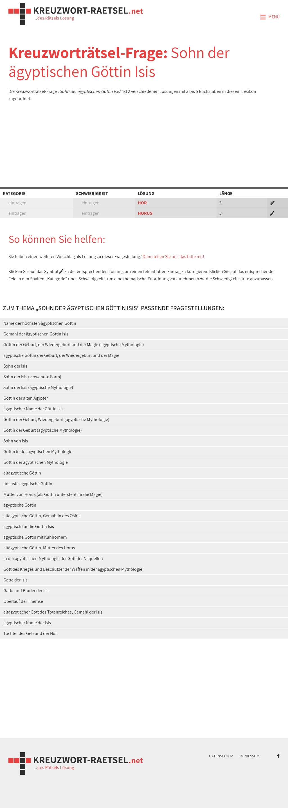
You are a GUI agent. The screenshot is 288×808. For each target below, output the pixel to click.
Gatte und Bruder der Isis (26, 591)
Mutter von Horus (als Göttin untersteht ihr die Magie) (53, 494)
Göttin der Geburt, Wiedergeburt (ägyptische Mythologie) (56, 419)
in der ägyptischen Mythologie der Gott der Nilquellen (53, 558)
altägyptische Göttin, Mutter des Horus (39, 548)
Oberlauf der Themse (23, 601)
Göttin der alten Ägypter (25, 398)
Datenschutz (221, 755)
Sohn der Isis (15, 366)
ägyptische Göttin (19, 505)
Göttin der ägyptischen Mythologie (35, 462)
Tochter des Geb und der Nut (30, 633)
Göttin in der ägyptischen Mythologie (37, 452)
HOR (142, 203)
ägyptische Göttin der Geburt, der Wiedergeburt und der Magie (61, 355)
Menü (270, 17)
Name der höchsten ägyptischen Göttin (39, 323)
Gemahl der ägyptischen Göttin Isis (35, 334)
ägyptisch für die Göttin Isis (28, 526)
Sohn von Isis (15, 441)
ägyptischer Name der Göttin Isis (33, 409)
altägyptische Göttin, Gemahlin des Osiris (41, 516)
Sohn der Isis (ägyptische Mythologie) (38, 387)
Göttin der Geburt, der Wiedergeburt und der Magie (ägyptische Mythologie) (73, 345)
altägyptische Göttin (22, 473)
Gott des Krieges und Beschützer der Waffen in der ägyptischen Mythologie (72, 569)
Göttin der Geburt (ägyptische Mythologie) (42, 430)
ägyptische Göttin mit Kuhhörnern (35, 537)
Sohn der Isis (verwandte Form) (32, 377)
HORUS (145, 213)
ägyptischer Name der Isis (27, 623)
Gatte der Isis (15, 580)
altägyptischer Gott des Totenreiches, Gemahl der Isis (52, 612)
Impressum (249, 755)
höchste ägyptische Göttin (27, 484)
